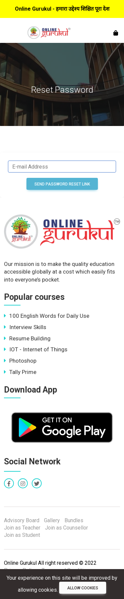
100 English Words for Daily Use (46, 315)
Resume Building (27, 338)
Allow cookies (82, 588)
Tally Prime (20, 372)
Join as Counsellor (66, 528)
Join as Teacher (22, 528)
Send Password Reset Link (62, 184)
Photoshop (20, 360)
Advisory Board (21, 520)
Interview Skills (25, 327)
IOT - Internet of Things (35, 349)
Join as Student (22, 535)
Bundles (73, 520)
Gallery (52, 520)
